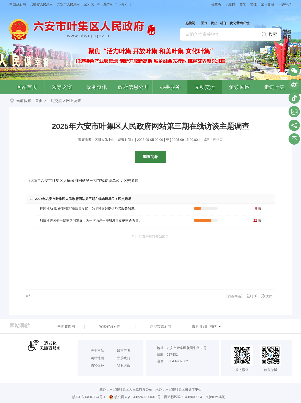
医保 (204, 23)
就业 (213, 23)
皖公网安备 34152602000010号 (135, 397)
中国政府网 (17, 4)
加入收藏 (267, 4)
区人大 (89, 4)
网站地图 (97, 358)
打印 (255, 296)
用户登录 (285, 4)
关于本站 (97, 350)
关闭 (269, 296)
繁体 (253, 4)
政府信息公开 (133, 87)
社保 (223, 23)
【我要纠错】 (234, 296)
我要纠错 (123, 365)
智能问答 (287, 34)
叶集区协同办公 (294, 111)
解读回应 (239, 87)
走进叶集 (274, 87)
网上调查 (73, 101)
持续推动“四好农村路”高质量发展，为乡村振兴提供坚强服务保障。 (88, 208)
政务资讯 (96, 87)
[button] (214, 4)
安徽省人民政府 (41, 4)
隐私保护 (97, 365)
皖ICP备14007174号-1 (88, 397)
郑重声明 (123, 350)
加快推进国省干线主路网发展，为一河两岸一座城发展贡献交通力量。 (91, 220)
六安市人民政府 (68, 4)
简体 (242, 4)
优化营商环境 (240, 23)
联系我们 (123, 358)
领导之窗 (61, 87)
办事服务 (170, 87)
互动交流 (204, 87)
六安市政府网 (160, 326)
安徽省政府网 (109, 326)
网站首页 (26, 87)
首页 (39, 101)
